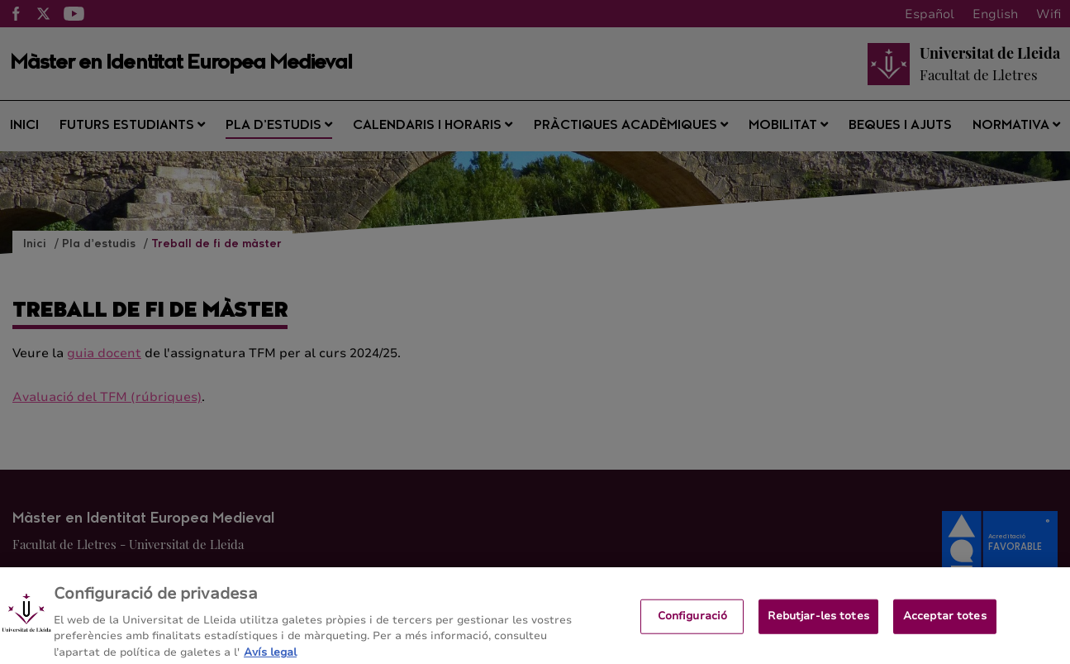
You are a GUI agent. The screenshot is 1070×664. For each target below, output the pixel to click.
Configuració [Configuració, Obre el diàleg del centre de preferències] (693, 621)
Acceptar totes (945, 621)
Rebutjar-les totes (818, 621)
